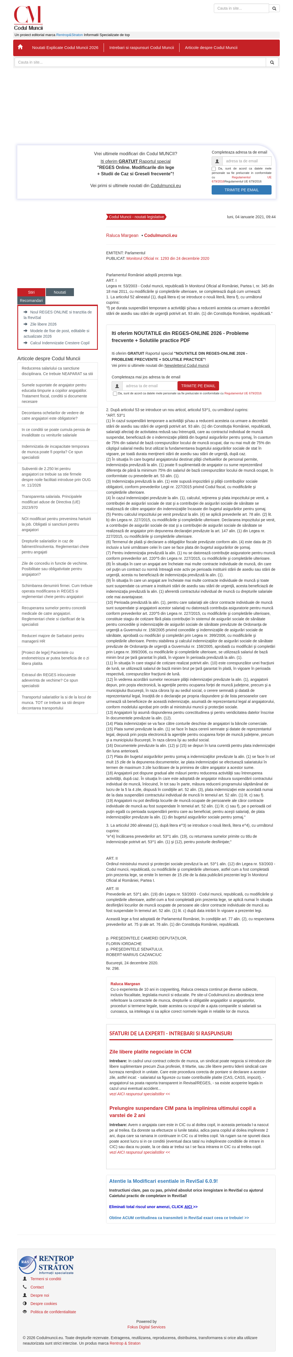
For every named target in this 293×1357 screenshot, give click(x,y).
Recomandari (31, 300)
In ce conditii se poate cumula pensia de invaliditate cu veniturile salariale (56, 432)
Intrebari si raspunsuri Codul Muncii (141, 47)
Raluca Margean (122, 235)
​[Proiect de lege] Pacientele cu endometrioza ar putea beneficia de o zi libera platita (55, 658)
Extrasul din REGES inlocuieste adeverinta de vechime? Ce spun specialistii (50, 680)
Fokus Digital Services (147, 1327)
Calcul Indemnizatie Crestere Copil (57, 343)
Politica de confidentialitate (53, 1312)
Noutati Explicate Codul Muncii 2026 (65, 47)
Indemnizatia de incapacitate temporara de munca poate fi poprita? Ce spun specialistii (55, 452)
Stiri (31, 292)
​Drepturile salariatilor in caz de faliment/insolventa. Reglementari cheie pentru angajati (55, 546)
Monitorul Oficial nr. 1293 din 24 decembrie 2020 (167, 258)
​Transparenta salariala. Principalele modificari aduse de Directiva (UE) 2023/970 (52, 502)
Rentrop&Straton (69, 35)
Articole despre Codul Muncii (211, 47)
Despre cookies (44, 1303)
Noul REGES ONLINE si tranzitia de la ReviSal (58, 315)
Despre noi (40, 1295)
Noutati (60, 292)
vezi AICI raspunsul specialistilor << (139, 1094)
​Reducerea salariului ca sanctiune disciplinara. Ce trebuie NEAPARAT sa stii (57, 371)
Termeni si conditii (46, 1279)
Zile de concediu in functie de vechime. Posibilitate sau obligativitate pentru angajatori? (55, 569)
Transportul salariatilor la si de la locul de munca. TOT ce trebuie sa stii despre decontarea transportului (56, 702)
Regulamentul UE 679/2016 (242, 393)
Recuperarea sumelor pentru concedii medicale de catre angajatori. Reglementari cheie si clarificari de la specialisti (54, 616)
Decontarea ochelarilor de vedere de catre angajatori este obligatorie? (53, 416)
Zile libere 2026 (40, 324)
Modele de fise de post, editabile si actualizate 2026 (56, 333)
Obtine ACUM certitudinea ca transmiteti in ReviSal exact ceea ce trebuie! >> (179, 1218)
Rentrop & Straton (125, 1343)
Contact (37, 1287)
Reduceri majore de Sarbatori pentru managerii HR (53, 638)
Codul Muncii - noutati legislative (136, 217)
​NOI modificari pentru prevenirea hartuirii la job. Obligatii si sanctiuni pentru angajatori (56, 524)
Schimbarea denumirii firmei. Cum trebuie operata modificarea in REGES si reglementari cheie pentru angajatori (57, 591)
